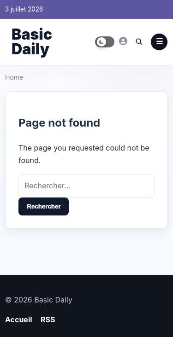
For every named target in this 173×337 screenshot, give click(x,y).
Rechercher (43, 206)
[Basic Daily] (123, 41)
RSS (48, 319)
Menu (159, 42)
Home (14, 77)
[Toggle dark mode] (104, 41)
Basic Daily (32, 41)
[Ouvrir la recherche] (139, 41)
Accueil (18, 319)
